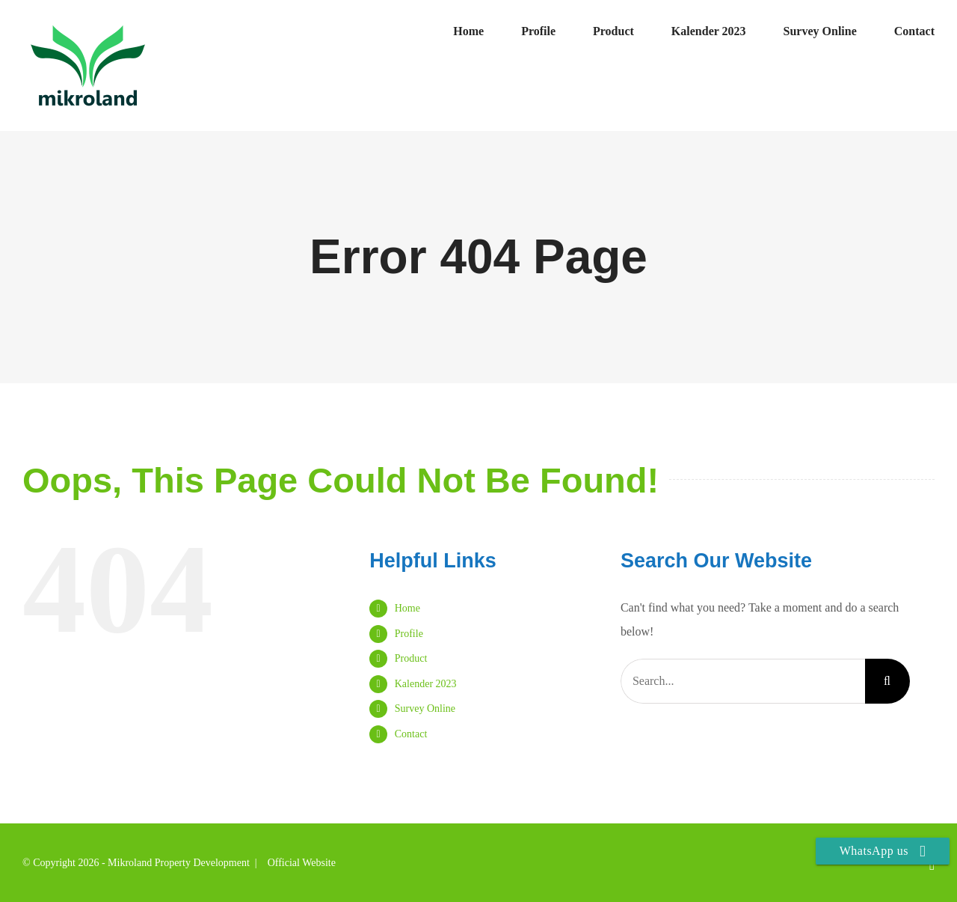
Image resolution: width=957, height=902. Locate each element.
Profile (409, 633)
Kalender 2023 (426, 683)
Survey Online (425, 708)
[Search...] (743, 681)
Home (407, 608)
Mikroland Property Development (179, 862)
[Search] (887, 681)
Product (411, 658)
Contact (411, 734)
